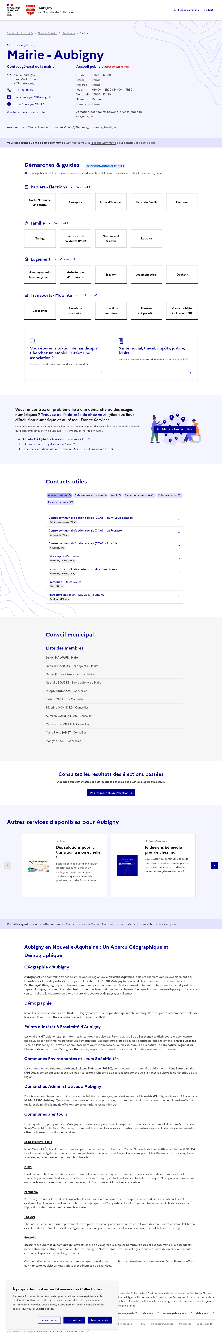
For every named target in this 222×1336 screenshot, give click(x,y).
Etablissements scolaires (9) (90, 495)
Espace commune (188, 10)
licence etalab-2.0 (77, 1331)
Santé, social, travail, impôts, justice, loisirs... (152, 350)
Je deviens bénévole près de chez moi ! (163, 850)
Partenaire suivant (214, 865)
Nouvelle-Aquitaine (47, 33)
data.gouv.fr (203, 1313)
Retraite (146, 238)
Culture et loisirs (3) (169, 495)
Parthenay (31, 1192)
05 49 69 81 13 (23, 90)
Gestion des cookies (124, 1323)
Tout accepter (100, 1320)
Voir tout (82, 187)
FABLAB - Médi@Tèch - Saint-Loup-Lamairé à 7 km (54, 439)
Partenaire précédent (7, 865)
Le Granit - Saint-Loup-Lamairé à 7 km (47, 444)
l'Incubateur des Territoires (186, 1293)
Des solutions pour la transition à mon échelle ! (78, 852)
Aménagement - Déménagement (40, 274)
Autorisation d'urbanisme (75, 274)
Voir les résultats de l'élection (109, 793)
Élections (182, 202)
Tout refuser (74, 1320)
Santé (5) (115, 495)
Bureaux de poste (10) (60, 502)
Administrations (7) (59, 495)
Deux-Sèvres (68, 33)
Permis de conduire (75, 310)
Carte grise (40, 311)
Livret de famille (146, 202)
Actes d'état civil (111, 202)
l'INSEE (102, 1017)
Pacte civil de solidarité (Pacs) (75, 238)
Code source (203, 1323)
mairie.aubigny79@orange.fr (32, 97)
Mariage (40, 238)
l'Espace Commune (103, 143)
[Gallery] (111, 865)
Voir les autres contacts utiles (26, 112)
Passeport (75, 202)
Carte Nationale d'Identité (40, 202)
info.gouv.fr (149, 1313)
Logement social (146, 274)
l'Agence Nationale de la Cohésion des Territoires (155, 1297)
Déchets (182, 274)
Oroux (32, 127)
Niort (28, 1167)
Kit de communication (162, 1323)
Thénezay (81, 127)
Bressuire (30, 1237)
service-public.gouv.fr (176, 1313)
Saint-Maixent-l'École (38, 1142)
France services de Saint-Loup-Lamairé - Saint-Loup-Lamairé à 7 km (66, 449)
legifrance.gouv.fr (123, 1313)
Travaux (111, 274)
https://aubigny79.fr (27, 104)
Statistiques (185, 1323)
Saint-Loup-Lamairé (50, 127)
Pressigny (110, 127)
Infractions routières (111, 310)
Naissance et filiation (111, 238)
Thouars (29, 1217)
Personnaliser (49, 1320)
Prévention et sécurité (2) (139, 495)
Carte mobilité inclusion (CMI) (182, 310)
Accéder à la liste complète (174, 429)
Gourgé (69, 127)
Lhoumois (95, 127)
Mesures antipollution (146, 310)
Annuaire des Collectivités (20, 33)
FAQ (210, 10)
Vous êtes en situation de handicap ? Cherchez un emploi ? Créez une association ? (63, 353)
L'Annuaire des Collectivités (129, 1293)
